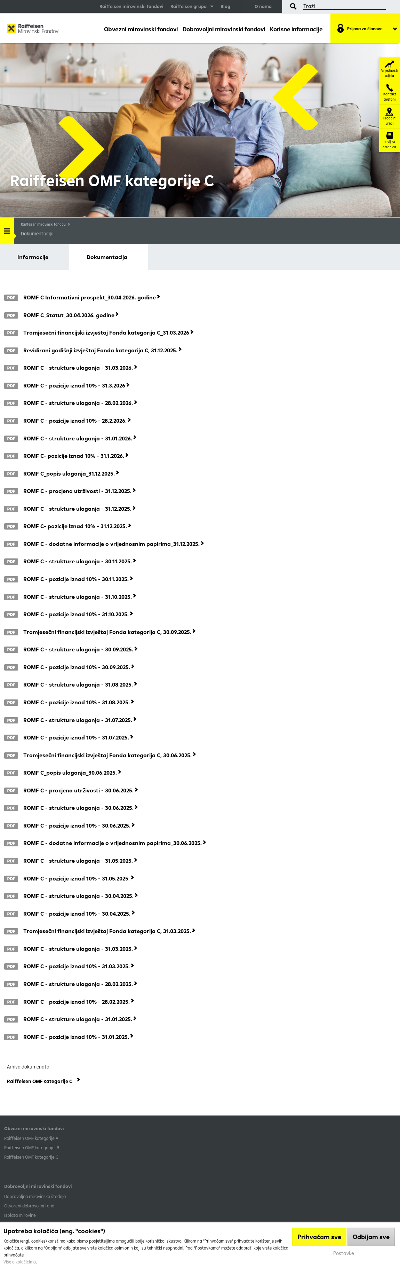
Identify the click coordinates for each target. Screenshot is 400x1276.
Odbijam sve (371, 1237)
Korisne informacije (296, 29)
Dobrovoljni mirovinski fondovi (224, 29)
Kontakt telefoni (389, 93)
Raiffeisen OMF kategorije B (31, 1147)
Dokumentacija (107, 256)
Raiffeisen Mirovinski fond (33, 30)
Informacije (32, 256)
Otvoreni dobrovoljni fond (29, 1205)
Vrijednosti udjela (389, 69)
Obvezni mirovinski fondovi (141, 29)
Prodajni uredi (389, 117)
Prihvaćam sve (319, 1237)
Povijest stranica (389, 140)
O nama (263, 6)
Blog (225, 6)
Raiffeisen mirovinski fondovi (131, 6)
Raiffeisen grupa (188, 6)
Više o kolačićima (19, 1262)
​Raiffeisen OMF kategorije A (31, 1138)
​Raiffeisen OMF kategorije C (31, 1157)
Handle (7, 228)
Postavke (343, 1253)
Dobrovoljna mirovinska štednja (35, 1196)
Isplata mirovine (20, 1215)
